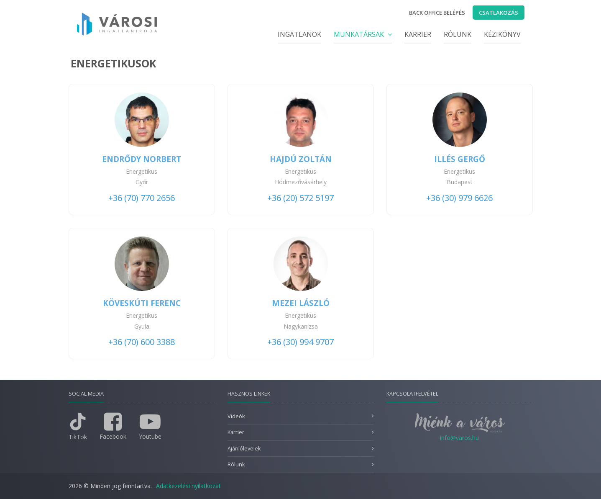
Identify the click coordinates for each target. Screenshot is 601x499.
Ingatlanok (299, 34)
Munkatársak (363, 34)
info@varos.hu (459, 438)
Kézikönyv (502, 34)
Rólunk (457, 34)
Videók (236, 416)
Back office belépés (437, 12)
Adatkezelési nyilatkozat (188, 486)
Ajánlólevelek (244, 448)
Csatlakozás (498, 12)
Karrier (417, 34)
